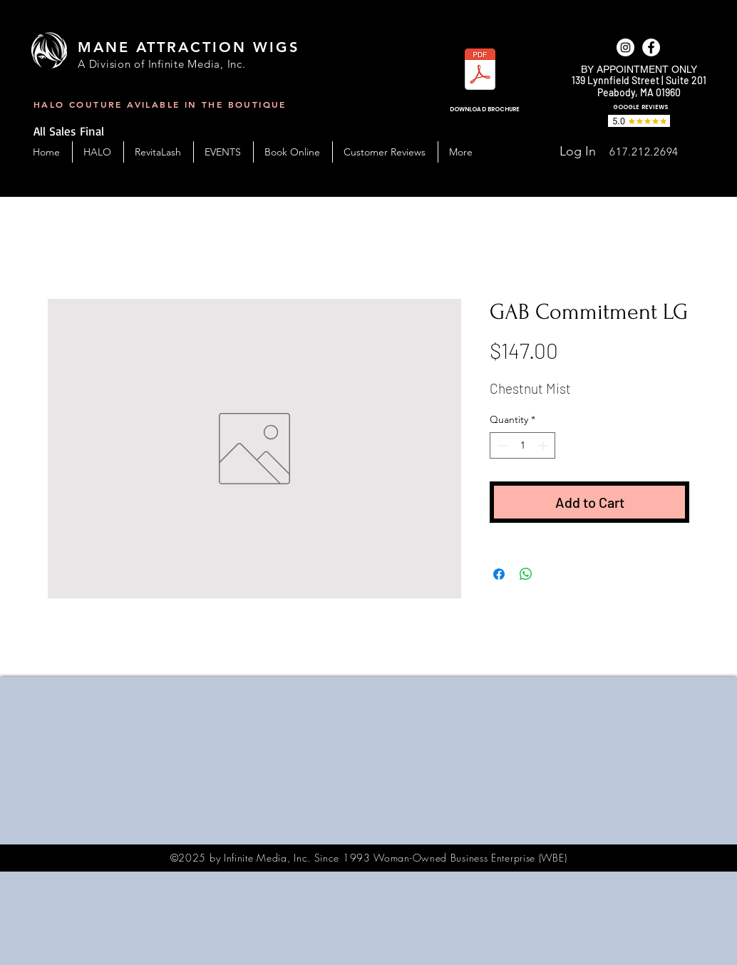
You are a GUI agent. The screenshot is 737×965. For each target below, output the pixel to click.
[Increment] (544, 445)
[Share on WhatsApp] (526, 574)
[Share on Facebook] (498, 574)
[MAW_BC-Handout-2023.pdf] (480, 70)
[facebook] (651, 47)
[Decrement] (501, 445)
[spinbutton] (522, 445)
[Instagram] (625, 47)
